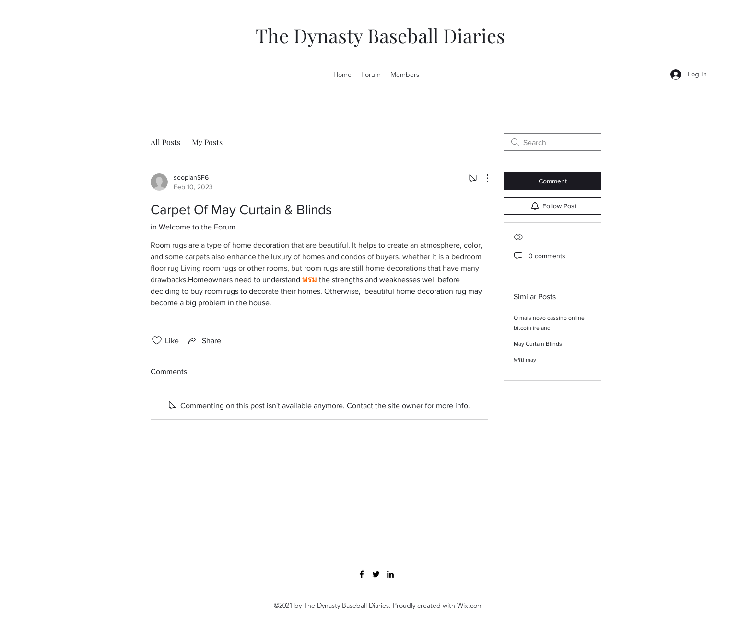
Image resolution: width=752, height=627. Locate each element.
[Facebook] (361, 574)
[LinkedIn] (390, 574)
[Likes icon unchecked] (157, 340)
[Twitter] (376, 574)
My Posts (207, 142)
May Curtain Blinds (538, 343)
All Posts (165, 142)
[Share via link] (204, 340)
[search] (552, 142)
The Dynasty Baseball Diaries (380, 35)
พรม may (525, 359)
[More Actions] (482, 178)
